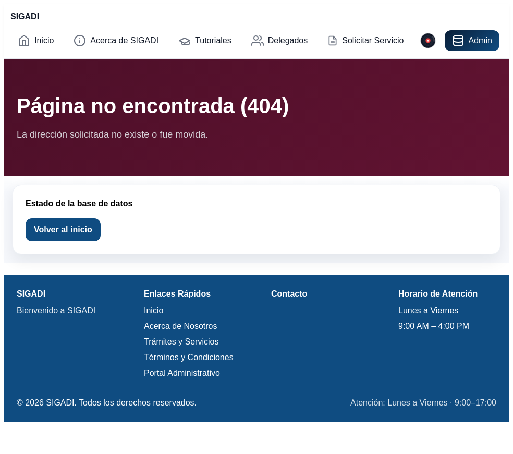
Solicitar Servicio (365, 40)
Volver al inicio (63, 229)
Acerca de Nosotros (180, 326)
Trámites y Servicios (181, 341)
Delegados (279, 40)
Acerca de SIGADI (116, 40)
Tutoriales (204, 40)
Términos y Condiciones (189, 357)
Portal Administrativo (182, 373)
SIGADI (24, 16)
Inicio (36, 40)
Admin (472, 40)
